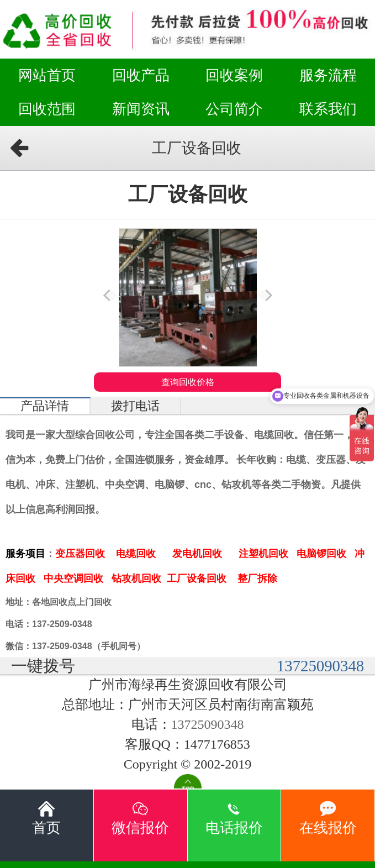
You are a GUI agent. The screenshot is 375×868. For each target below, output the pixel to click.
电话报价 (234, 818)
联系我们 (328, 109)
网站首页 (47, 75)
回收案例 (234, 75)
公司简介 (234, 109)
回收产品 (141, 75)
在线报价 (328, 818)
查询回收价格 (187, 382)
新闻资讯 (141, 109)
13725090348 (320, 666)
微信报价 (140, 818)
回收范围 (47, 109)
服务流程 (328, 75)
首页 (46, 818)
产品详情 (44, 406)
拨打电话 (135, 406)
